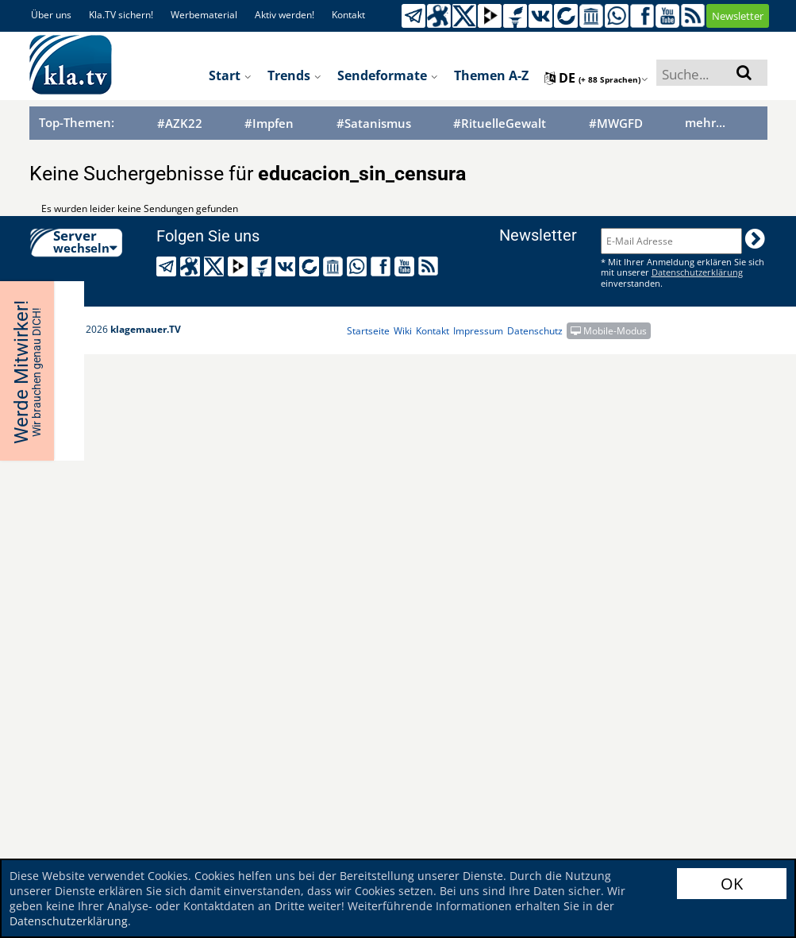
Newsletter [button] (737, 16)
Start (230, 75)
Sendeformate (387, 75)
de (596, 78)
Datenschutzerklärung (69, 920)
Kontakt (348, 14)
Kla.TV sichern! (121, 14)
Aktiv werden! (284, 14)
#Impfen (269, 123)
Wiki (403, 331)
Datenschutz (535, 331)
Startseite (368, 331)
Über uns (51, 14)
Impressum (478, 331)
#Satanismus (373, 123)
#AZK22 (179, 123)
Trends (294, 75)
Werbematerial (204, 14)
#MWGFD (616, 123)
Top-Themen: (76, 122)
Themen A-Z (491, 75)
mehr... (705, 122)
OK (732, 883)
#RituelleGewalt (499, 123)
